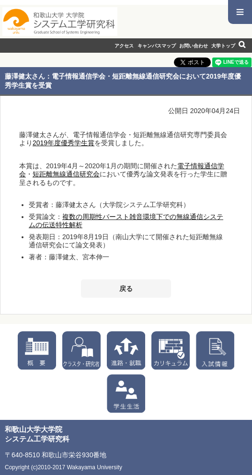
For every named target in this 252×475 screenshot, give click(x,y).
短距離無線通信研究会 (66, 174)
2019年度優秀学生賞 (63, 143)
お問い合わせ (193, 45)
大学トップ (223, 45)
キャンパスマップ (156, 45)
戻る (126, 288)
